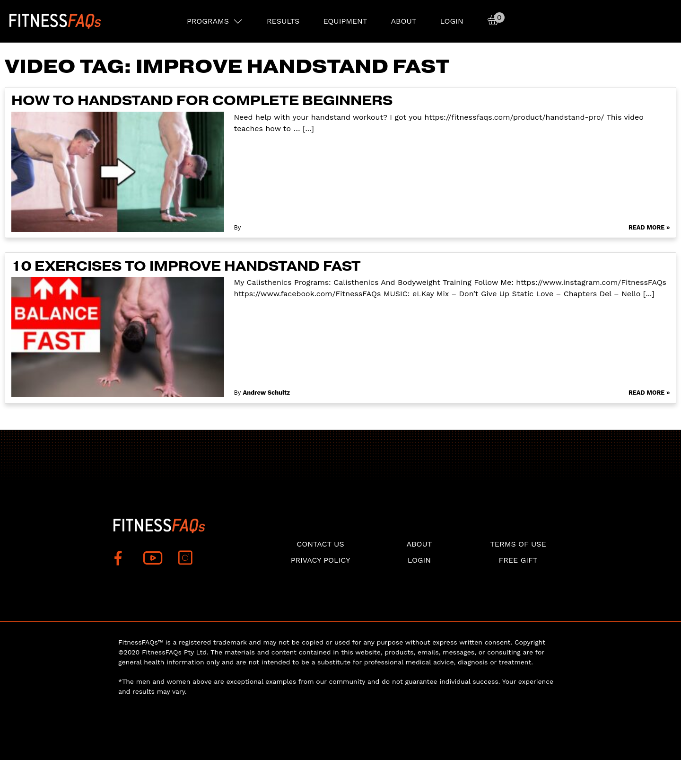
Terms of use (518, 543)
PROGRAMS (208, 21)
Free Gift (517, 560)
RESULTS (283, 21)
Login (451, 21)
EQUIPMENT (345, 21)
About (403, 21)
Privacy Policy (320, 560)
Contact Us (320, 543)
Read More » (649, 227)
